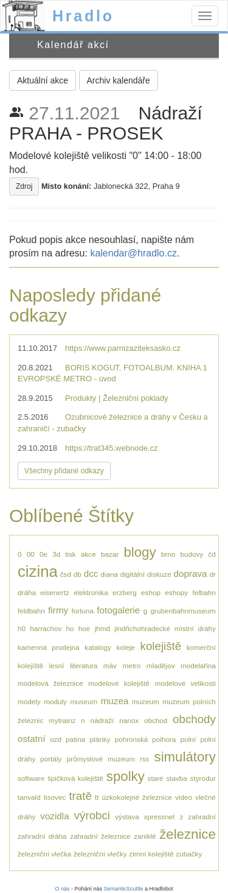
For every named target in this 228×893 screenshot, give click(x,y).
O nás (62, 889)
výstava (127, 817)
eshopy (176, 592)
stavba (176, 778)
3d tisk (63, 554)
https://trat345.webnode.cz (111, 448)
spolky (125, 776)
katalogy (98, 647)
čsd (65, 574)
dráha (27, 592)
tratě (80, 795)
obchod (155, 720)
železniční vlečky (100, 854)
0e (43, 554)
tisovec (55, 797)
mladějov (161, 665)
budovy (191, 554)
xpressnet (159, 817)
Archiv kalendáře (118, 80)
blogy (139, 552)
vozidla (54, 816)
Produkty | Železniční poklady (116, 398)
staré (156, 778)
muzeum (145, 701)
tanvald (29, 797)
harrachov (45, 628)
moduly (55, 701)
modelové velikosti (184, 683)
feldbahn (31, 611)
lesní (56, 665)
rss (145, 759)
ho (70, 628)
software (31, 778)
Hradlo (83, 15)
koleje (125, 647)
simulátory (185, 756)
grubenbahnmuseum (183, 611)
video (183, 797)
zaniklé (145, 836)
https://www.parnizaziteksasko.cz (123, 348)
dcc (91, 573)
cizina (38, 571)
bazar (110, 554)
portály (50, 759)
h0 (22, 628)
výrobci (92, 815)
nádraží (102, 720)
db (77, 574)
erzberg (124, 592)
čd (211, 554)
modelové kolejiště (119, 683)
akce (88, 554)
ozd (55, 739)
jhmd (102, 628)
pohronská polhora (145, 739)
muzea (115, 701)
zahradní (201, 817)
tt (97, 797)
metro (131, 665)
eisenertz (54, 592)
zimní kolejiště (151, 854)
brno (168, 554)
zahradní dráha (42, 836)
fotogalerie (118, 610)
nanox (129, 720)
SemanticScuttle (123, 889)
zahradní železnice (100, 836)
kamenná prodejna (49, 647)
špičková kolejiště (75, 778)
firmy (58, 610)
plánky (100, 739)
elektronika (91, 592)
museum (83, 701)
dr (212, 574)
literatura (83, 665)
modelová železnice (50, 683)
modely (29, 701)
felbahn (203, 592)
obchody (194, 719)
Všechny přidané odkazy (64, 471)
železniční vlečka (44, 854)
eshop (151, 592)
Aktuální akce (42, 80)
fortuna (83, 611)
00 (31, 554)
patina (75, 739)
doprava (190, 573)
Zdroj (24, 186)
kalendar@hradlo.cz (133, 253)
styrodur (203, 778)
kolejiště (161, 646)
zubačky (189, 854)
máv (110, 665)
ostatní (32, 738)
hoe (84, 628)
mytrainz (62, 720)
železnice (187, 834)
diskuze (159, 574)
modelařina (198, 665)
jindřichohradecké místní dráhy (165, 628)
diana (109, 574)
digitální (132, 574)
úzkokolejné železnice (137, 797)
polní (188, 739)
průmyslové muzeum (101, 759)
